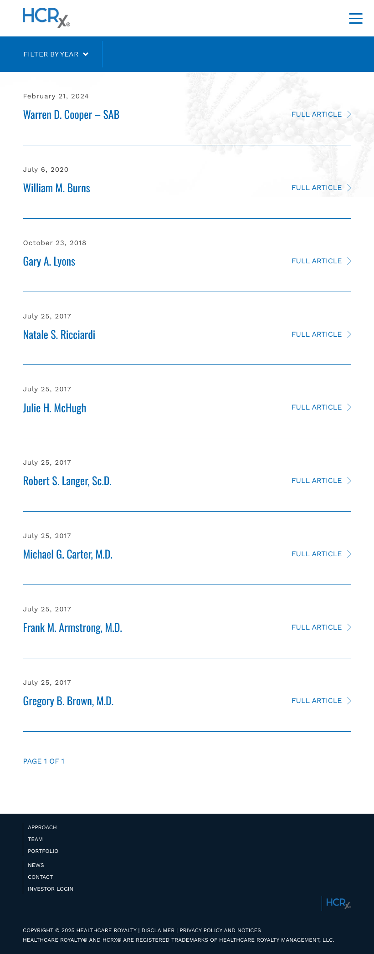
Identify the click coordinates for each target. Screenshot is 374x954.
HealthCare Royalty (46, 18)
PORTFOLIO (43, 851)
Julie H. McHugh (55, 407)
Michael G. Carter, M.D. (68, 553)
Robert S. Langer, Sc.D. (67, 480)
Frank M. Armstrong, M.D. (72, 627)
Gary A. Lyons (49, 260)
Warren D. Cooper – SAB (71, 114)
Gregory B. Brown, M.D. (68, 700)
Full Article (317, 114)
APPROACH (42, 827)
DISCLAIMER (157, 930)
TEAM (35, 839)
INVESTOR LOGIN (50, 889)
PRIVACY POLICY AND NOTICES (220, 930)
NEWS (36, 865)
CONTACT (40, 877)
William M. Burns (56, 187)
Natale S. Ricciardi (59, 334)
